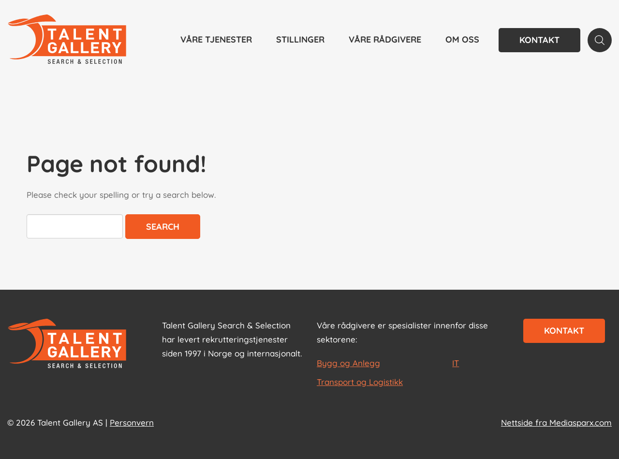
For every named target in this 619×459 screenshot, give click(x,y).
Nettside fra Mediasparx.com (556, 422)
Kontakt (539, 39)
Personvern (132, 422)
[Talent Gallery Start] (67, 40)
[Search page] (600, 40)
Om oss (462, 39)
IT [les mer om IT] (455, 363)
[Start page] (67, 344)
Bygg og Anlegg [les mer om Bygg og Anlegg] (348, 363)
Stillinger (300, 39)
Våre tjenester (216, 39)
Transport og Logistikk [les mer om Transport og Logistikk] (360, 382)
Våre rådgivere (385, 39)
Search (162, 226)
